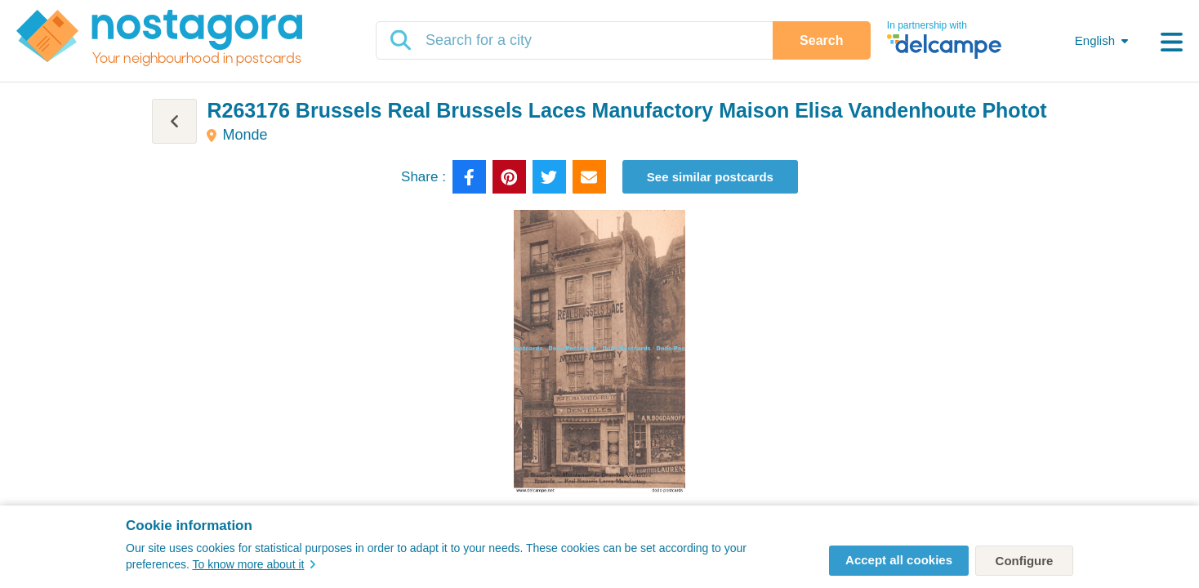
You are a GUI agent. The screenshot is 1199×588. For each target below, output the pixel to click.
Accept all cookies (898, 560)
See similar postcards (710, 177)
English (1095, 40)
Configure (1025, 561)
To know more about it (253, 564)
